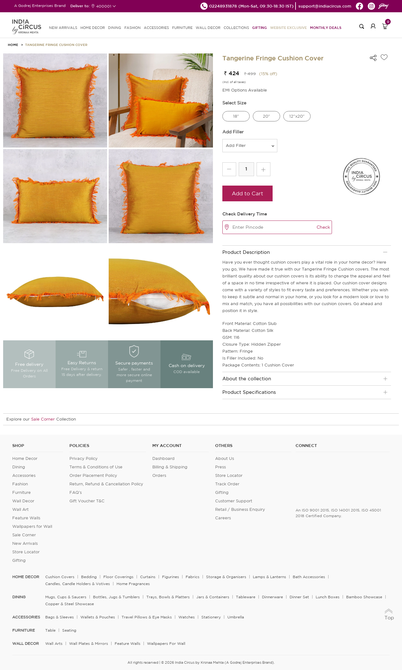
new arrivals (63, 28)
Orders (159, 475)
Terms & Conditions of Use (95, 467)
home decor (25, 577)
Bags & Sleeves (59, 617)
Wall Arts (53, 643)
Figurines (170, 576)
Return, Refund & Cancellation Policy (106, 484)
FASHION (132, 28)
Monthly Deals (325, 27)
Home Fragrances (133, 583)
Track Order (227, 484)
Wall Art (20, 509)
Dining (18, 467)
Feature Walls (26, 518)
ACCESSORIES (156, 28)
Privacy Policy (83, 458)
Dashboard (163, 458)
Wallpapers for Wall (32, 526)
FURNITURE (182, 28)
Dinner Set (299, 597)
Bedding (89, 576)
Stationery (211, 617)
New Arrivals (25, 543)
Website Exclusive (288, 27)
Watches (186, 617)
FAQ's (75, 492)
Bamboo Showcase (364, 597)
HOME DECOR (92, 28)
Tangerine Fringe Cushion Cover (56, 45)
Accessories (23, 475)
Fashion (20, 484)
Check (323, 227)
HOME (13, 45)
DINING (114, 28)
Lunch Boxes (328, 597)
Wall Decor (23, 501)
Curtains (147, 576)
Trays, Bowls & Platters (168, 597)
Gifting (259, 27)
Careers (223, 518)
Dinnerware (272, 597)
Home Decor (24, 458)
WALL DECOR (208, 28)
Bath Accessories (309, 576)
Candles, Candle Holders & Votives (77, 583)
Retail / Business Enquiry (240, 509)
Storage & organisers (226, 576)
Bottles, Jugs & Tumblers (116, 597)
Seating (69, 630)
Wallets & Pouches (97, 617)
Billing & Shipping (169, 467)
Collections (236, 28)
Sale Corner (43, 419)
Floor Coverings (118, 576)
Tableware (245, 597)
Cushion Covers (59, 576)
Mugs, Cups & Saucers (65, 597)
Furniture (21, 492)
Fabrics (192, 576)
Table (50, 630)
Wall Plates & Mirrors (88, 643)
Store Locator (26, 552)
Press (220, 467)
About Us (224, 458)
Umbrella (235, 617)
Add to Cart (247, 193)
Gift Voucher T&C (87, 501)
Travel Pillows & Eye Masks (147, 617)
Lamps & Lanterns (269, 576)
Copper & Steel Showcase (69, 604)
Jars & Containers (212, 597)
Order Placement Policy (93, 475)
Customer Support (233, 501)
